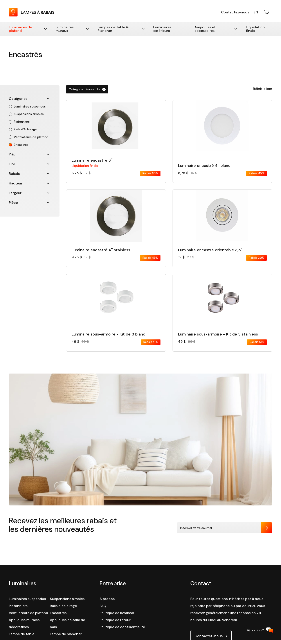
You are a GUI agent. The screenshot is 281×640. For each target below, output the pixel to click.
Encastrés (58, 613)
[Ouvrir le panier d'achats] (266, 12)
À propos (107, 598)
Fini (29, 164)
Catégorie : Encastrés (87, 89)
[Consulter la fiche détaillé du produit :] (116, 138)
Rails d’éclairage (63, 606)
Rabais (29, 173)
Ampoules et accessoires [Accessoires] (216, 29)
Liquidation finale (255, 29)
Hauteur (29, 183)
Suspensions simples (67, 598)
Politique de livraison (116, 613)
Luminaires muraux (72, 29)
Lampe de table (21, 634)
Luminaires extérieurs (162, 29)
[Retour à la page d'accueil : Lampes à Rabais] (31, 15)
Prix (29, 154)
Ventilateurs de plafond (28, 613)
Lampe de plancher (66, 634)
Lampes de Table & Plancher (120, 29)
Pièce (29, 202)
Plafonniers (18, 606)
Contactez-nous (235, 12)
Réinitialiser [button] (262, 88)
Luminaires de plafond (28, 29)
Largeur (29, 193)
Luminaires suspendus (27, 598)
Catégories (29, 98)
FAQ (102, 606)
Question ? (260, 630)
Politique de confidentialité (122, 627)
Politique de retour (115, 620)
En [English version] (256, 12)
